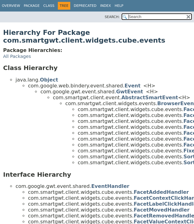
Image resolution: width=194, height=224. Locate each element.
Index (105, 6)
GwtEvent (129, 92)
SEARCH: (112, 17)
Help (119, 6)
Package (32, 6)
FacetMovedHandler (162, 210)
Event (133, 86)
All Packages (17, 56)
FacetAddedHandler (161, 192)
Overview (11, 6)
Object (49, 80)
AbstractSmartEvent (149, 97)
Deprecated (85, 6)
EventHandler (110, 186)
